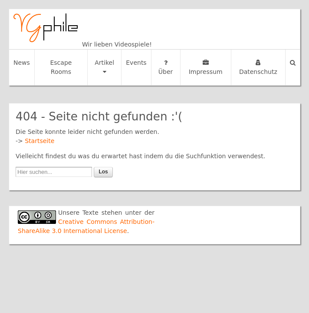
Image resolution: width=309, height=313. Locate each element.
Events (136, 62)
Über (165, 67)
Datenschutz (258, 67)
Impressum (206, 67)
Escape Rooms (61, 67)
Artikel (104, 67)
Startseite (39, 140)
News (21, 62)
